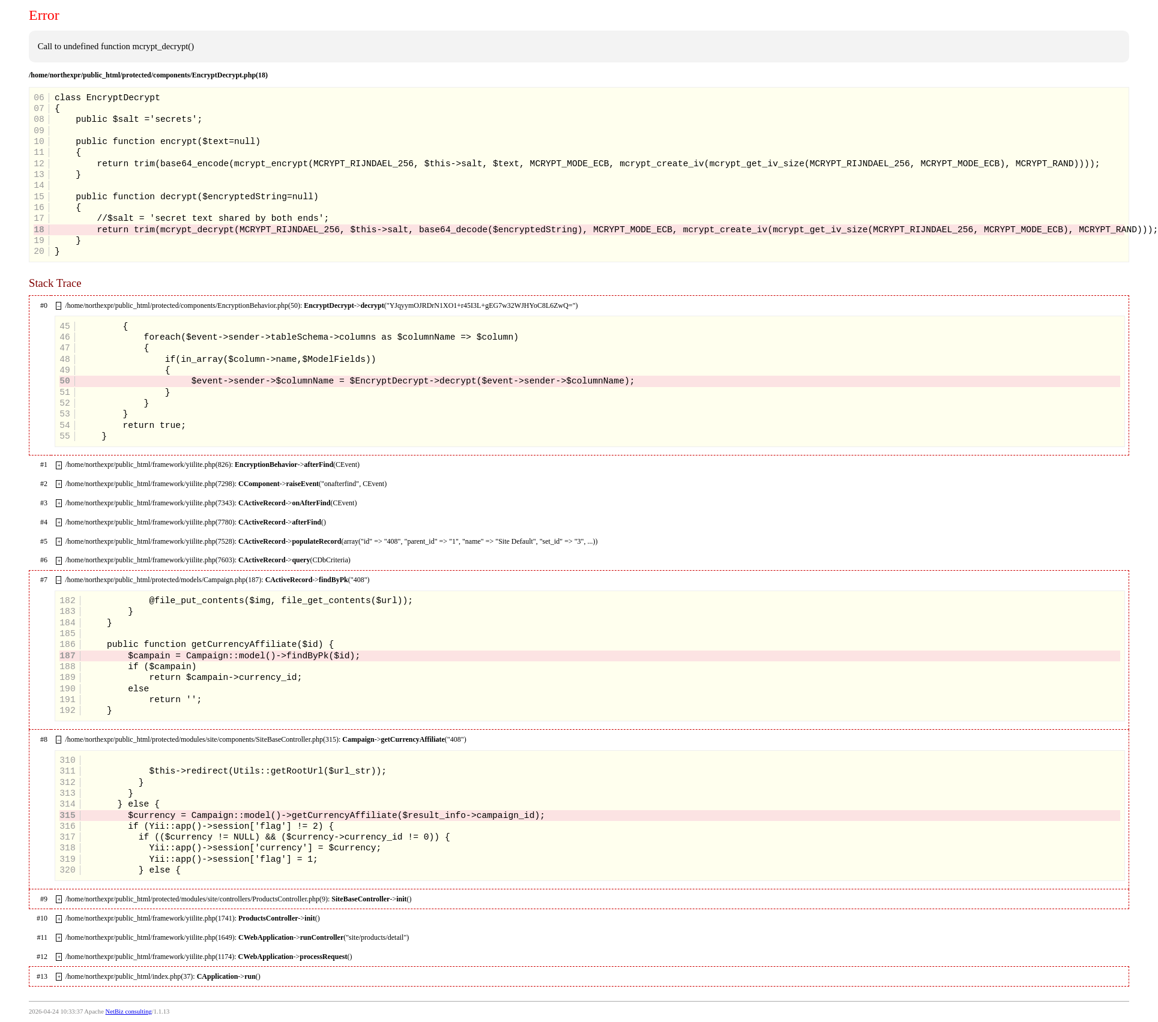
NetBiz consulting (129, 1011)
